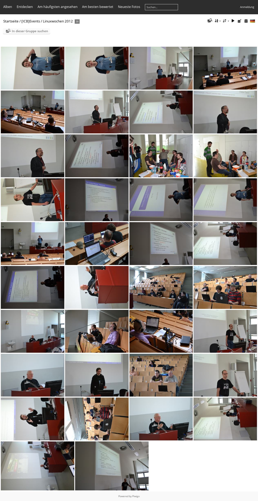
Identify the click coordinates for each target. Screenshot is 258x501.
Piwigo (136, 496)
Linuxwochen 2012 (58, 21)
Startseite (11, 21)
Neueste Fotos (129, 6)
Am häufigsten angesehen (58, 6)
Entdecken (25, 6)
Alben (7, 6)
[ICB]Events (30, 21)
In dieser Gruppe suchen (30, 31)
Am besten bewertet (97, 6)
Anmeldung (247, 7)
